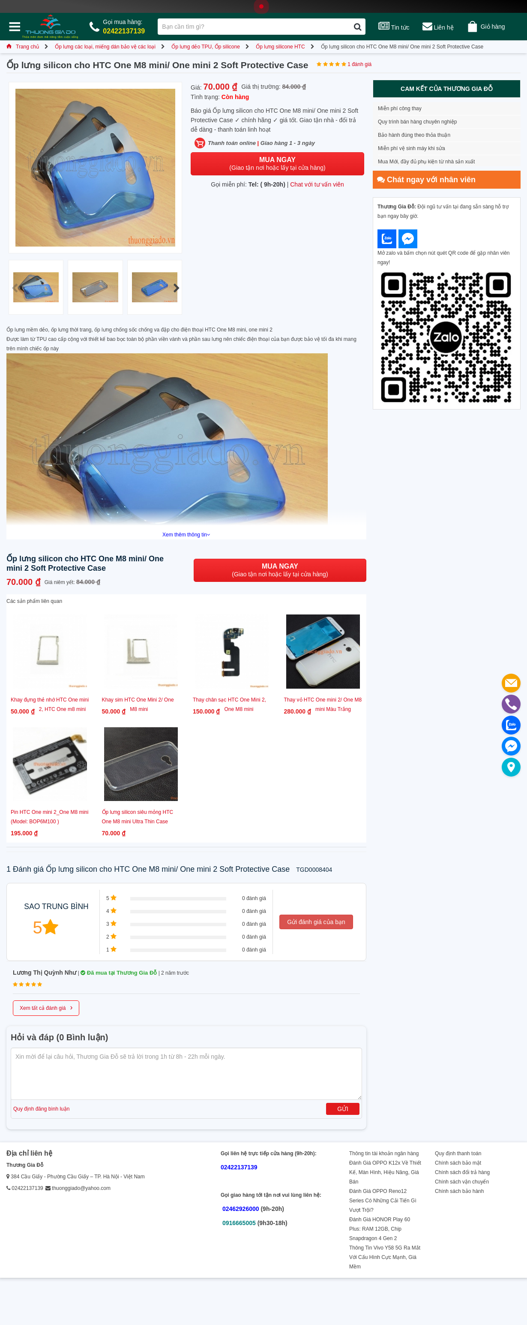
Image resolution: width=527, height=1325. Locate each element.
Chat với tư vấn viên (317, 184)
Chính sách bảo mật (458, 1163)
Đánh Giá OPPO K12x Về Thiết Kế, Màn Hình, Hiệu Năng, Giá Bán (385, 1172)
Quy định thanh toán (458, 1153)
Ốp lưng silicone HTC (280, 47)
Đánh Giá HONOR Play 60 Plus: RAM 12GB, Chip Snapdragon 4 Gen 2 (379, 1229)
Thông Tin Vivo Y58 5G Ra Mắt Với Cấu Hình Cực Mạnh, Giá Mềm (384, 1257)
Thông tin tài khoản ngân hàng (384, 1153)
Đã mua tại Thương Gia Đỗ (119, 973)
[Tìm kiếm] (357, 26)
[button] (176, 288)
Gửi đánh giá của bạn (316, 921)
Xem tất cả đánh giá (46, 1007)
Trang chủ (22, 47)
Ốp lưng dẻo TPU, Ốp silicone (205, 47)
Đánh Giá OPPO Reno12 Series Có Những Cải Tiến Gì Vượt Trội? (382, 1200)
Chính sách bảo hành (459, 1191)
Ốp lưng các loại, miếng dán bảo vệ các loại (105, 47)
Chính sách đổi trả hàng (462, 1172)
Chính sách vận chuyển (462, 1182)
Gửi (342, 1108)
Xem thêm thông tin (186, 535)
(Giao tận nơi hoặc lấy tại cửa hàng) (277, 163)
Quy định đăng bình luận (41, 1109)
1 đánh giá (359, 64)
